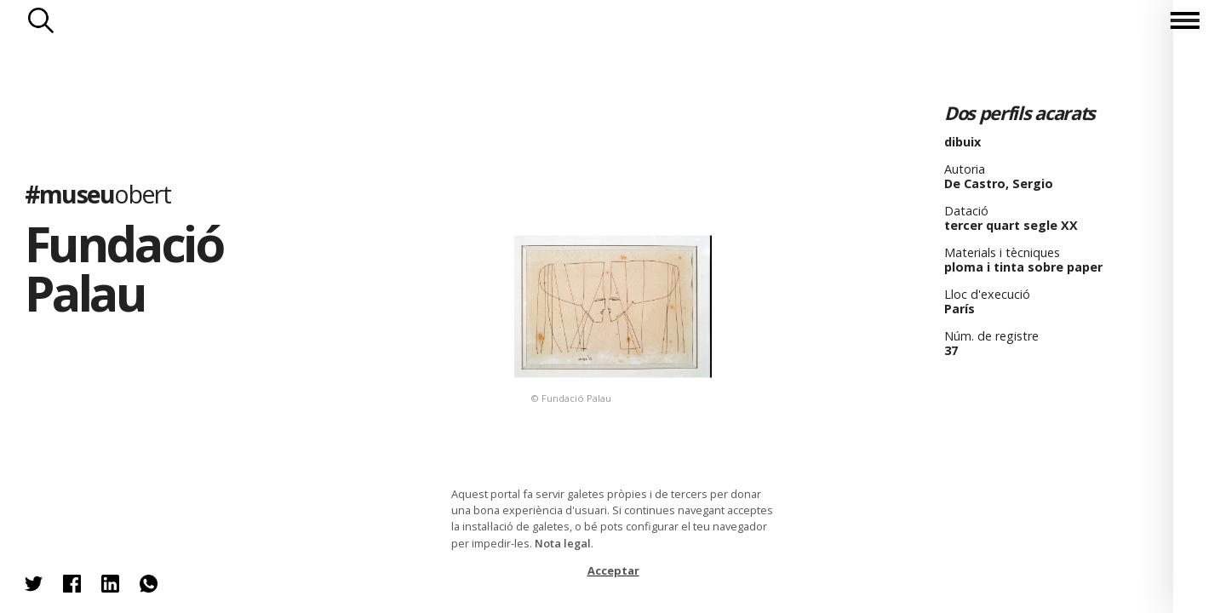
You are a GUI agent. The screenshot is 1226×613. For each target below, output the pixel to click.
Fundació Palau (123, 267)
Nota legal (563, 543)
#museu (97, 193)
